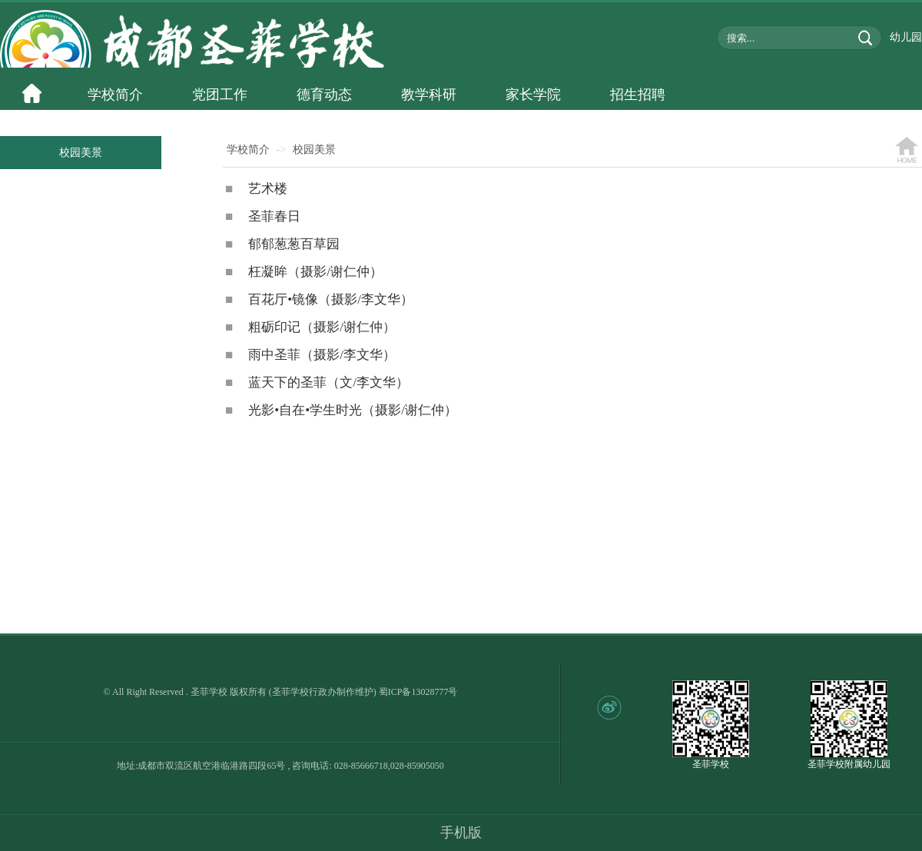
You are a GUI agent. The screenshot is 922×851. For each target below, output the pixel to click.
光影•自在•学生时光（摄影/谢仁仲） (341, 410)
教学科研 (428, 94)
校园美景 (80, 152)
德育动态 (324, 94)
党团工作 (219, 94)
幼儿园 (906, 37)
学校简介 (115, 94)
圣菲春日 (262, 216)
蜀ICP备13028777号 (418, 691)
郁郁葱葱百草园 (282, 244)
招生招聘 (637, 94)
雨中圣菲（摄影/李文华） (310, 354)
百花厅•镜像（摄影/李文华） (319, 299)
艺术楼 (256, 188)
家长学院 (533, 94)
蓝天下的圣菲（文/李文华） (317, 382)
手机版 (461, 832)
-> (282, 149)
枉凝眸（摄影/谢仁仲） (304, 271)
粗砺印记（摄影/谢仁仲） (310, 327)
